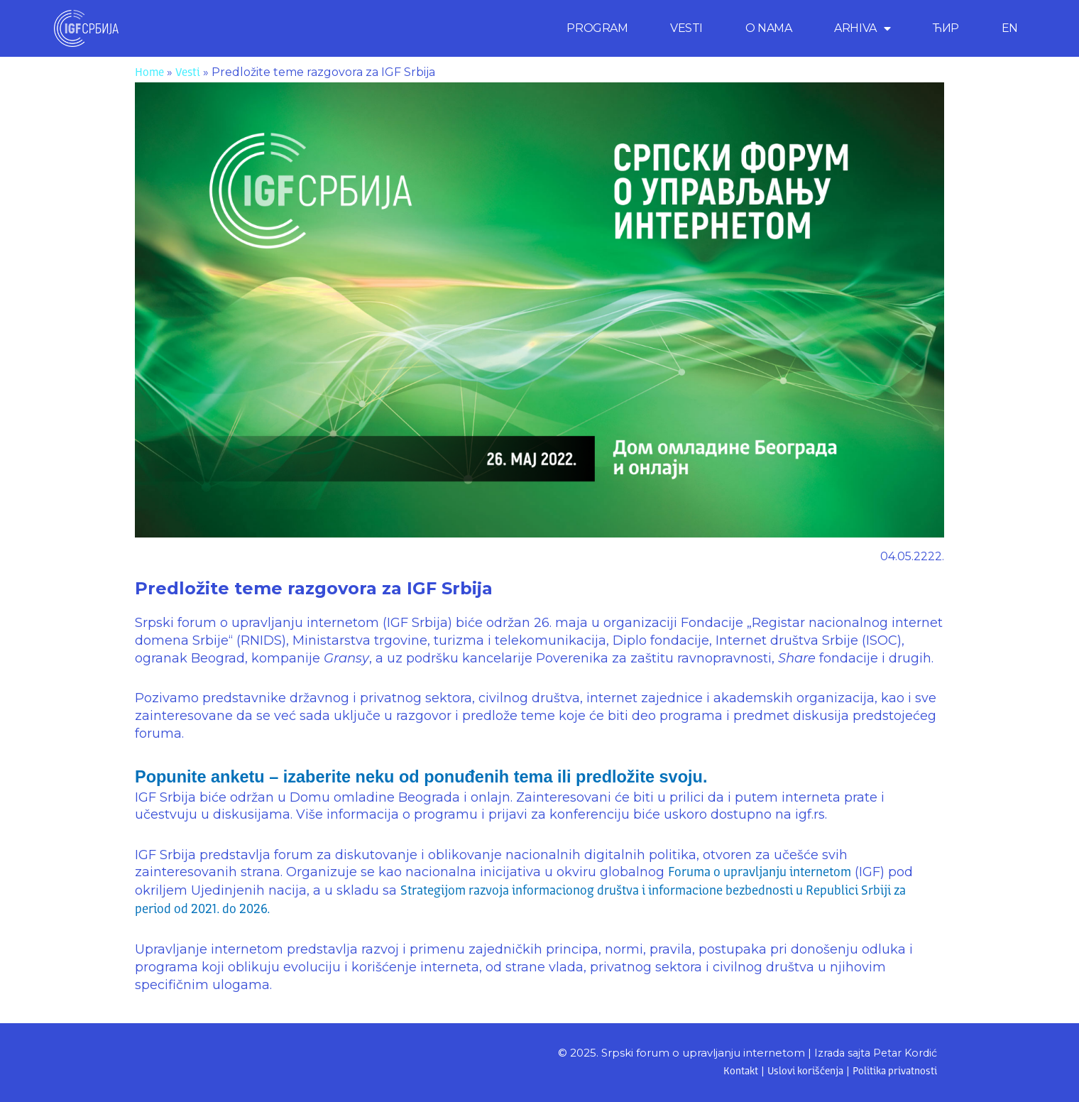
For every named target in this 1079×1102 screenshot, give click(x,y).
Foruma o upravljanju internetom (759, 872)
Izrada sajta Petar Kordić (872, 1052)
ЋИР (946, 28)
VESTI (686, 28)
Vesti (187, 73)
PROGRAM (597, 28)
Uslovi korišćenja (799, 1071)
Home (149, 73)
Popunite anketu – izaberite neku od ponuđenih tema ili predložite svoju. (452, 776)
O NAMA (768, 28)
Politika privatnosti (892, 1071)
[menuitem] (1010, 28)
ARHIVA (862, 28)
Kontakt (731, 1071)
